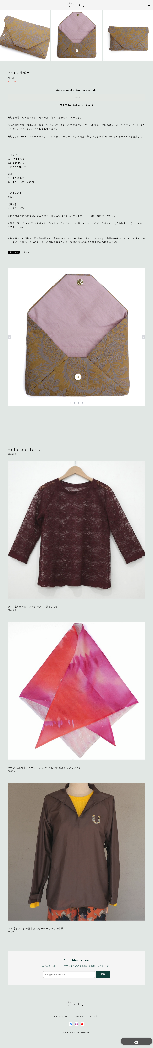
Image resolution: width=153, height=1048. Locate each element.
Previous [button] (4, 35)
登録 (103, 974)
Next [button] (148, 35)
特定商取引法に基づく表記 (87, 1016)
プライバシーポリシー (63, 1016)
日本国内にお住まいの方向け (76, 105)
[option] (76, 35)
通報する (28, 252)
